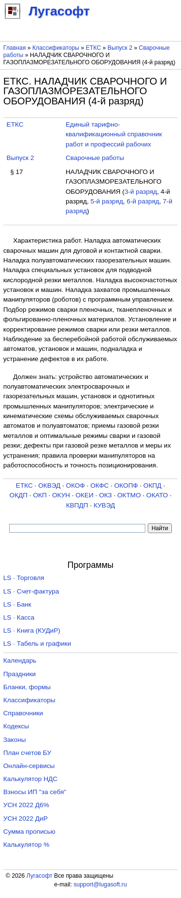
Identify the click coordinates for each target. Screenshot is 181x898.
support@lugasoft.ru (99, 884)
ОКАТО (157, 495)
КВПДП (77, 505)
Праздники (19, 674)
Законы (14, 739)
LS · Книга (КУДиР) (31, 630)
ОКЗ (105, 495)
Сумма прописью (29, 831)
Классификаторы (55, 47)
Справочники (23, 713)
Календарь (20, 660)
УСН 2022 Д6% (26, 805)
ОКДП (19, 495)
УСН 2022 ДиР (25, 818)
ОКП (39, 495)
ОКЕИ (84, 495)
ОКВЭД (49, 485)
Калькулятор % (26, 844)
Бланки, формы (27, 687)
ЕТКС (93, 47)
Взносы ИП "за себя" (34, 792)
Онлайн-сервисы (29, 765)
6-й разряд (142, 201)
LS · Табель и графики (37, 643)
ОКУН (61, 495)
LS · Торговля (23, 577)
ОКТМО (129, 495)
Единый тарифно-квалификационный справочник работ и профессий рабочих (114, 134)
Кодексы (16, 726)
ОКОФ (75, 485)
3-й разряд (141, 191)
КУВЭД (104, 505)
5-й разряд (106, 201)
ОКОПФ (126, 485)
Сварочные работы (95, 157)
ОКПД (152, 485)
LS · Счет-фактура (31, 591)
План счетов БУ (27, 752)
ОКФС (99, 485)
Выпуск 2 (120, 47)
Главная (14, 47)
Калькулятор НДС (30, 778)
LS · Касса (19, 617)
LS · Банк (17, 604)
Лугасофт (40, 875)
